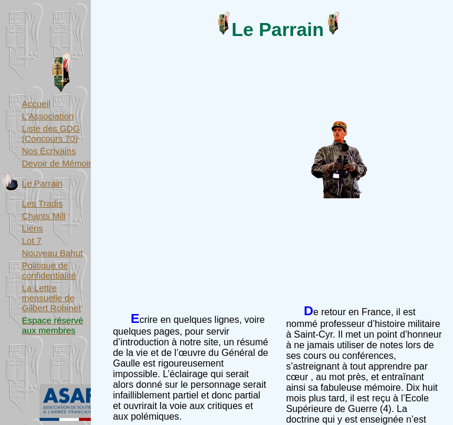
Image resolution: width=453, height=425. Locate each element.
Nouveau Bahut (52, 253)
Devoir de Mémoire (59, 163)
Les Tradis (42, 203)
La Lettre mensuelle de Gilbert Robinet (51, 298)
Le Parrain (42, 183)
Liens (32, 228)
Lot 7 (31, 241)
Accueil (36, 104)
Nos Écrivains (49, 151)
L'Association (48, 116)
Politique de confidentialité (49, 270)
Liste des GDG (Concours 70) (51, 133)
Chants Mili (43, 216)
